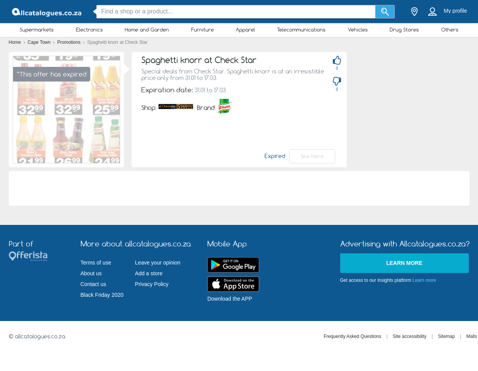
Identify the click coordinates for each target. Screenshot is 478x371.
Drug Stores (404, 30)
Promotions (69, 42)
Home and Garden (147, 30)
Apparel (245, 30)
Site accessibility (410, 336)
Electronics (89, 30)
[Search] (384, 11)
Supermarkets (37, 30)
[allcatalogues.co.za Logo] (47, 11)
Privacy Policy (152, 284)
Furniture (202, 30)
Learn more (404, 263)
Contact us (93, 284)
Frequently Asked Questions (352, 336)
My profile (455, 10)
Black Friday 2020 (102, 295)
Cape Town (40, 42)
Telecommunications (301, 30)
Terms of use (96, 263)
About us (91, 273)
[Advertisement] (239, 188)
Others (449, 30)
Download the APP (229, 299)
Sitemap (446, 336)
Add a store (149, 273)
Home (15, 42)
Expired (275, 156)
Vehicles (358, 30)
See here (312, 156)
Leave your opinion (157, 263)
